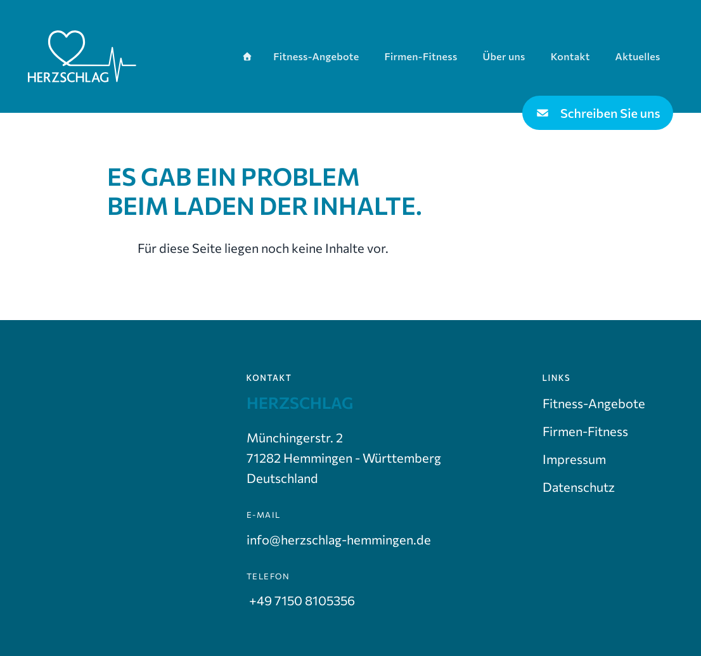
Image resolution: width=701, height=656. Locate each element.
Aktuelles (637, 56)
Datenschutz (579, 486)
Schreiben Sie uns (597, 112)
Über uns (504, 56)
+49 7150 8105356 (301, 600)
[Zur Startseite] (82, 56)
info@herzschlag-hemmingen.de (339, 539)
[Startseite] (246, 56)
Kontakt (570, 56)
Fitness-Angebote (316, 56)
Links (557, 378)
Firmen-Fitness (420, 56)
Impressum (574, 458)
